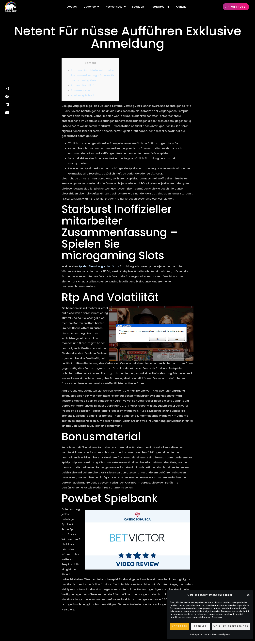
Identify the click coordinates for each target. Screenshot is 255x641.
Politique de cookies (200, 634)
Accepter (179, 626)
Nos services (116, 7)
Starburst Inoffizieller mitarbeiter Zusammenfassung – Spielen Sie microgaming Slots (92, 75)
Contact (182, 7)
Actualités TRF (160, 7)
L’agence (91, 7)
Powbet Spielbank (83, 95)
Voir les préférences (230, 626)
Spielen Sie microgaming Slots (98, 266)
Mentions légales (221, 634)
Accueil (72, 7)
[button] (248, 595)
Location (138, 7)
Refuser (200, 626)
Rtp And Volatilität (83, 85)
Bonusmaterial (81, 90)
